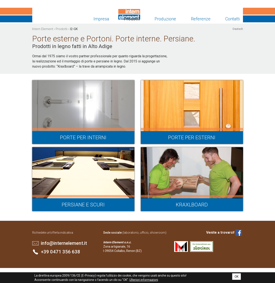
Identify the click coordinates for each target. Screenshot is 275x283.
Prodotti (132, 18)
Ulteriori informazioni (143, 279)
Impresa (101, 18)
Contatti (232, 18)
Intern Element (49, 15)
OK (236, 276)
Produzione (165, 18)
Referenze (200, 18)
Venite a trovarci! (220, 232)
